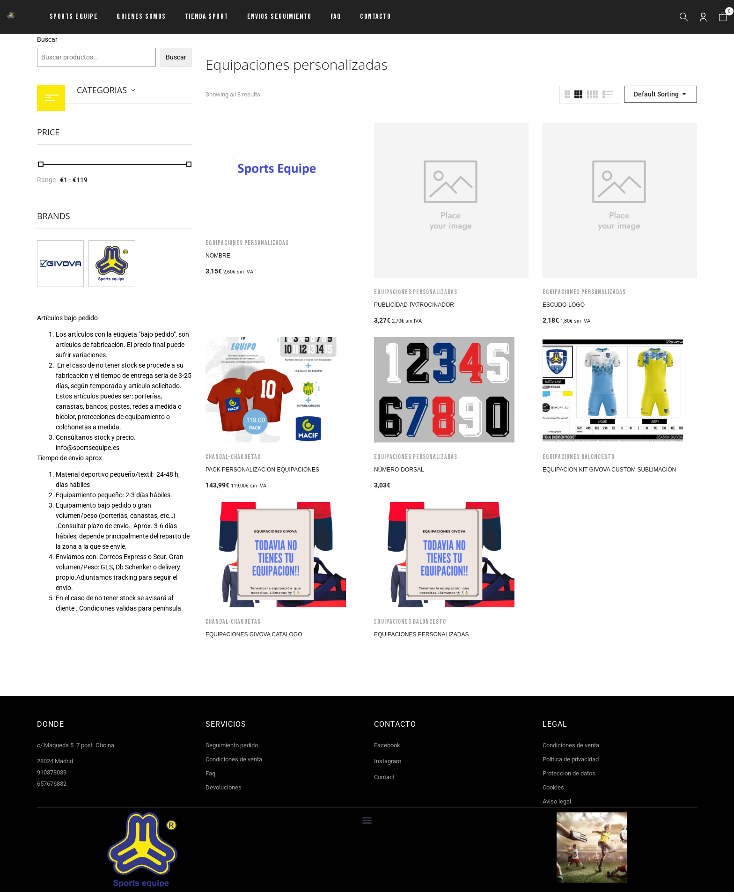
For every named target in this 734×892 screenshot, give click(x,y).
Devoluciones (224, 787)
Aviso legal (557, 801)
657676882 (51, 783)
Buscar (47, 39)
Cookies (553, 787)
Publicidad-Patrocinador (414, 305)
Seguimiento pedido (232, 745)
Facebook (387, 745)
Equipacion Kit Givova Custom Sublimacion (609, 469)
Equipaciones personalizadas (247, 243)
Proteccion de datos (569, 773)
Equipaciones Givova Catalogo (254, 634)
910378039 (51, 772)
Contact (384, 777)
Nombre (218, 255)
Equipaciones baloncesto (579, 457)
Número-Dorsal (399, 469)
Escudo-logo (564, 305)
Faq (210, 773)
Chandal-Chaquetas (233, 457)
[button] (723, 17)
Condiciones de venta (234, 759)
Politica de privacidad (571, 759)
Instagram (387, 761)
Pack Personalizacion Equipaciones (262, 469)
